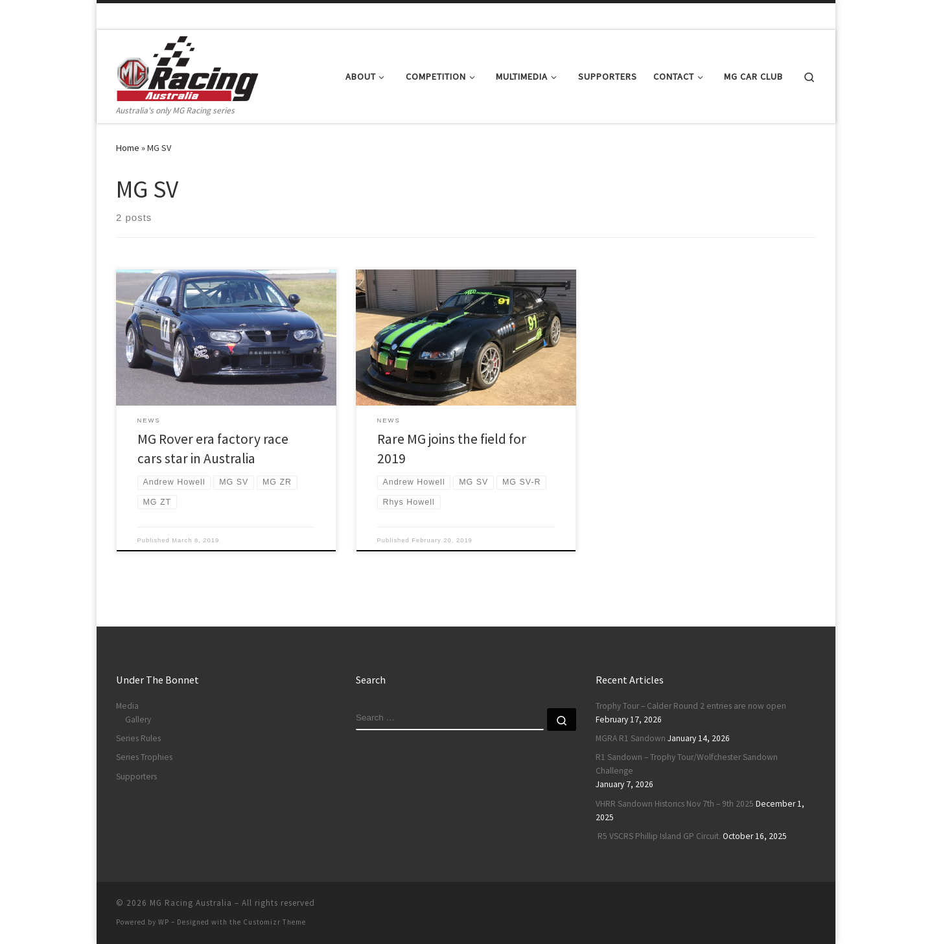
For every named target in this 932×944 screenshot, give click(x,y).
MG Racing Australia (191, 902)
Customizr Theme (274, 922)
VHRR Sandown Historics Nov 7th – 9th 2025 (675, 803)
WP (163, 922)
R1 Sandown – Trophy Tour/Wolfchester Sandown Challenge (687, 764)
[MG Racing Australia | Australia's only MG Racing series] (187, 66)
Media (127, 705)
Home (127, 148)
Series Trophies (144, 757)
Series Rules (138, 738)
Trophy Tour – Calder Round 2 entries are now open (691, 705)
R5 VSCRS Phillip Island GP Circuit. (658, 836)
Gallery (138, 719)
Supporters (136, 776)
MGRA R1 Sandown (631, 738)
